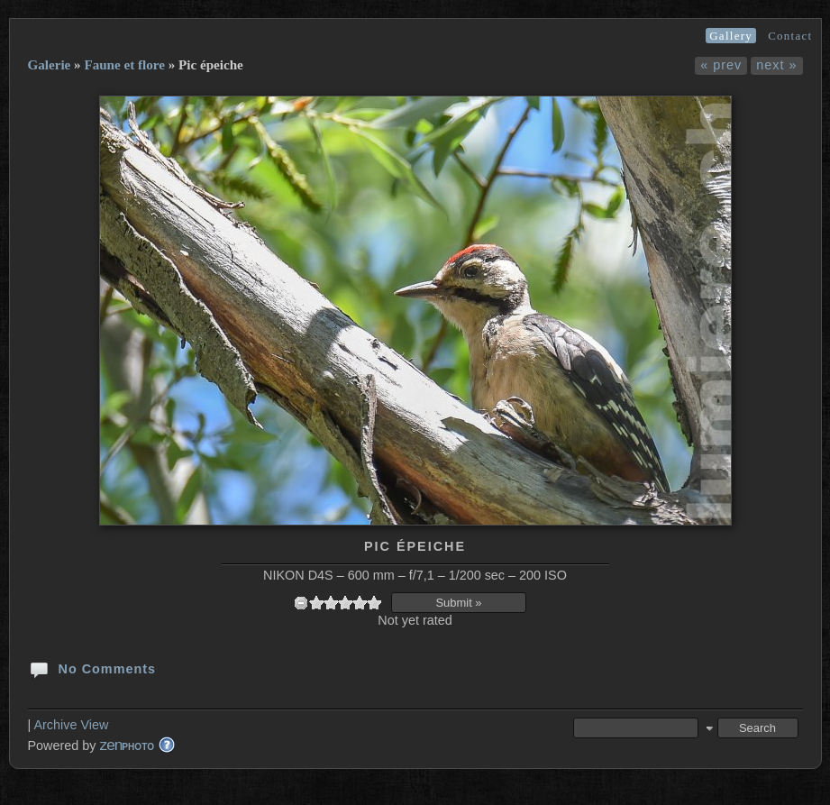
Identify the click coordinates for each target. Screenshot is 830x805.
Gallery (730, 35)
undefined (301, 602)
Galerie (49, 65)
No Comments (92, 668)
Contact (790, 35)
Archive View (70, 725)
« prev (721, 65)
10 (374, 602)
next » (776, 65)
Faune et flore (124, 65)
